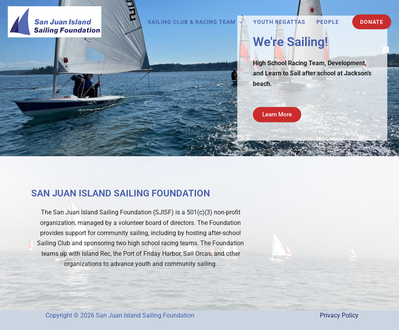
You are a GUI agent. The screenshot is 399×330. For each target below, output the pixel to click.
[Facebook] (385, 49)
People (327, 22)
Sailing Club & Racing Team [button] (195, 22)
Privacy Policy (339, 315)
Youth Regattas (279, 22)
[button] (238, 22)
